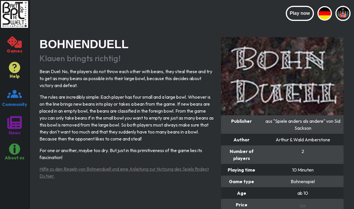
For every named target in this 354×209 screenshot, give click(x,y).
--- (303, 205)
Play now (300, 13)
